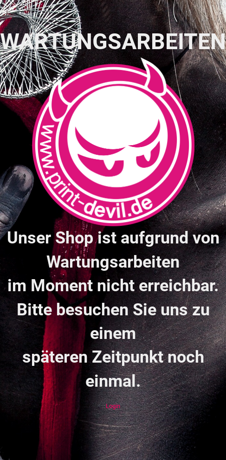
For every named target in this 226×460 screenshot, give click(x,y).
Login (113, 405)
